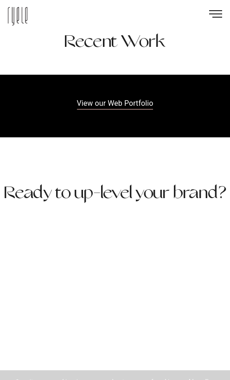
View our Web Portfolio (115, 103)
